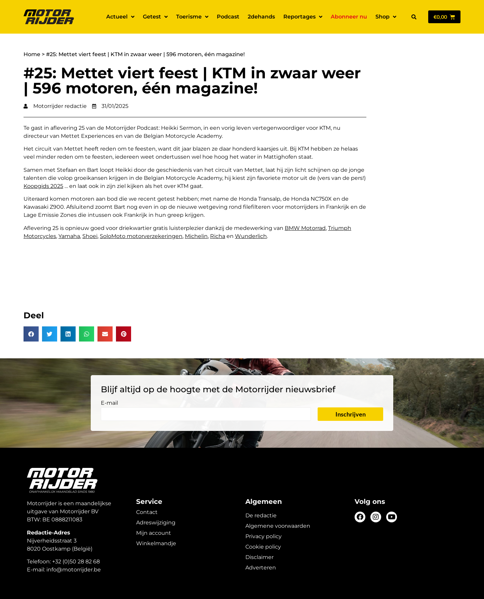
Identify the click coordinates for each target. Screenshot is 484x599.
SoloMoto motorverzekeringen (141, 236)
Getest (155, 17)
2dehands (261, 16)
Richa (217, 236)
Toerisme (192, 17)
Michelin (196, 236)
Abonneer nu (349, 16)
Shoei (89, 236)
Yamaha (69, 236)
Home (32, 54)
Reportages (302, 17)
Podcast (228, 16)
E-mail (109, 403)
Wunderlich (251, 236)
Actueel (120, 17)
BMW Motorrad (305, 228)
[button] (414, 17)
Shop (385, 17)
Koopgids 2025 (43, 186)
